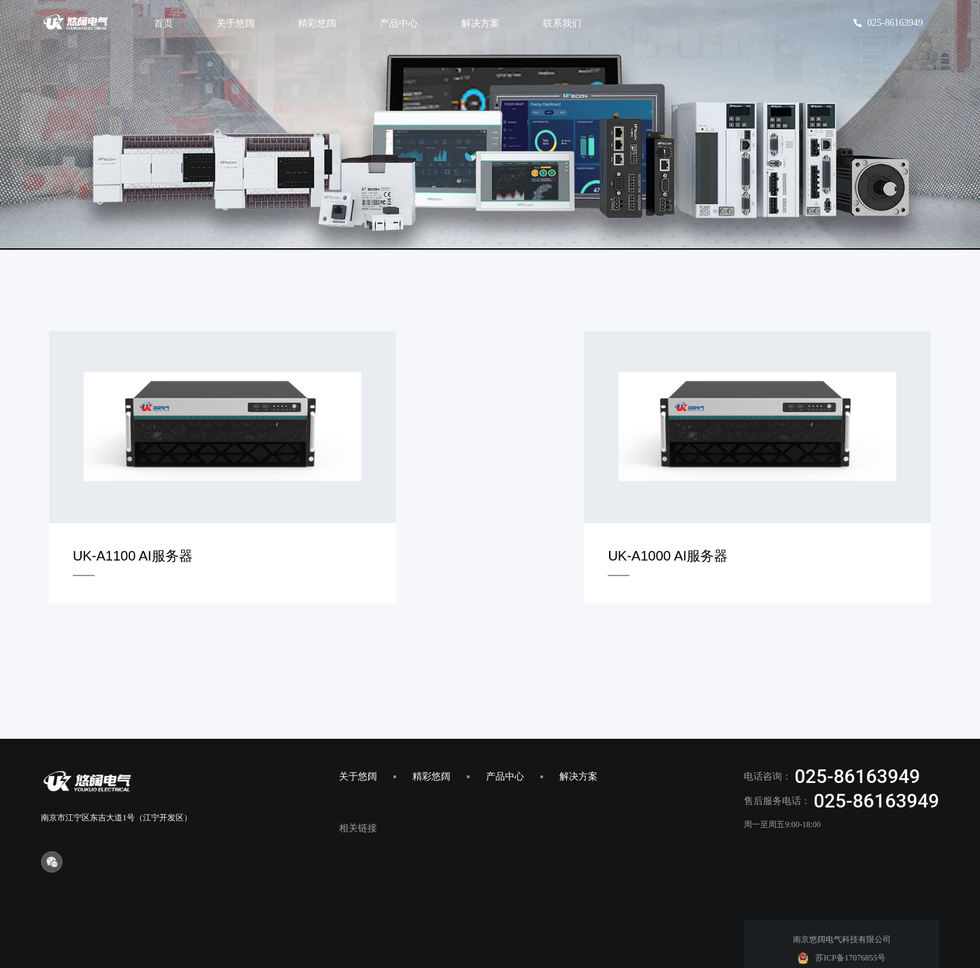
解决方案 (578, 734)
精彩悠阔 (431, 734)
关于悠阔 (358, 734)
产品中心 (505, 734)
